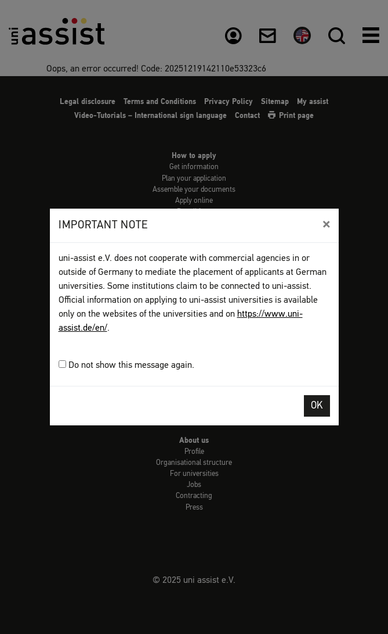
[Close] (326, 224)
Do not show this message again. (126, 365)
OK (317, 406)
